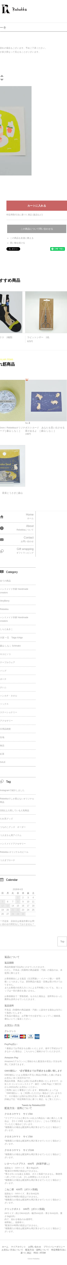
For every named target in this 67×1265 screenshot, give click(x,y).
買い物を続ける (17, 243)
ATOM (43, 1253)
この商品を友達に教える (22, 238)
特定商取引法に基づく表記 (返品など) (24, 214)
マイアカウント (18, 1247)
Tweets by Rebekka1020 (33, 1105)
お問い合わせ (34, 1247)
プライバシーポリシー (54, 1247)
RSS (36, 1253)
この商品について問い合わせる (37, 229)
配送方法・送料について (37, 1250)
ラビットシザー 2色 (38, 337)
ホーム (5, 1247)
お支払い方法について (12, 1250)
